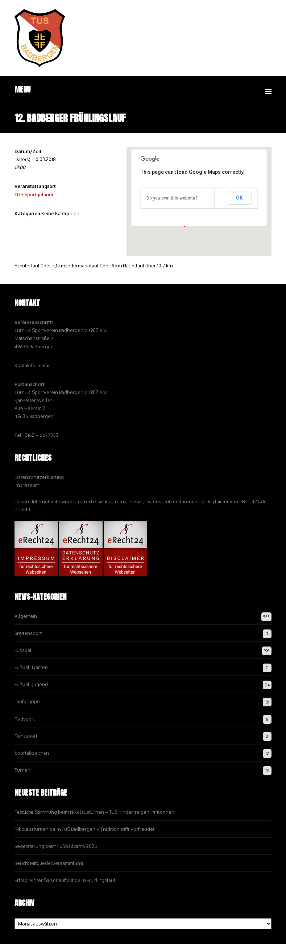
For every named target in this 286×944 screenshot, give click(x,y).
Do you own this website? (172, 198)
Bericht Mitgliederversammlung (48, 863)
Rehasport (25, 736)
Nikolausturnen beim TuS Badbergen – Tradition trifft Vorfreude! (84, 829)
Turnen (22, 770)
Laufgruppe (27, 701)
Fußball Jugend (31, 684)
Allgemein (25, 616)
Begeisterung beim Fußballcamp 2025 (55, 846)
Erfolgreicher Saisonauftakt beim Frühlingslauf (64, 880)
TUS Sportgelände (34, 194)
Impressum (26, 485)
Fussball (23, 650)
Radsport (24, 719)
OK (239, 198)
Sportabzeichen (31, 753)
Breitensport (28, 633)
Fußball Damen (31, 667)
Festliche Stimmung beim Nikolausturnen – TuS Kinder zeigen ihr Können (94, 812)
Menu (22, 89)
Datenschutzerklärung (39, 477)
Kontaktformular (32, 365)
